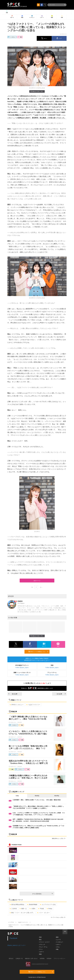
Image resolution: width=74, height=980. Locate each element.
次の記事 (61, 694)
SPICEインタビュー (17, 704)
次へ (41, 587)
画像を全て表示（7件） (37, 91)
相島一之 (23, 908)
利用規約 (49, 958)
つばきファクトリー (33, 704)
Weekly (37, 795)
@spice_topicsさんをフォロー (16, 945)
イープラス (11, 922)
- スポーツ (41, 951)
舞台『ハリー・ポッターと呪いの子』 (22, 912)
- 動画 (56, 937)
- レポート (58, 944)
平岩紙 (41, 908)
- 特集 (56, 949)
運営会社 (11, 958)
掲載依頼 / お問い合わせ (31, 958)
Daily (17, 795)
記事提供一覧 (19, 958)
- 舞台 (40, 939)
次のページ (37, 580)
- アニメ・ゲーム (43, 947)
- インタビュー (59, 942)
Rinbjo (49, 908)
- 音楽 (40, 937)
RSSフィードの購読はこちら (38, 651)
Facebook (13, 938)
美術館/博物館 (32, 904)
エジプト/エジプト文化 (48, 904)
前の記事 (12, 694)
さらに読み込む (42, 893)
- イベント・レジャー (44, 942)
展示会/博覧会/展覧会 (17, 904)
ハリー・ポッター (43, 912)
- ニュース (58, 939)
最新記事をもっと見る (58, 838)
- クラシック (42, 944)
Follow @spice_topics (22, 667)
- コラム (57, 947)
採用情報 (42, 958)
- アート (41, 949)
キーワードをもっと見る (58, 917)
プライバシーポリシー (59, 958)
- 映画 (40, 954)
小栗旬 (32, 908)
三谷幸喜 (13, 908)
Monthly (56, 795)
